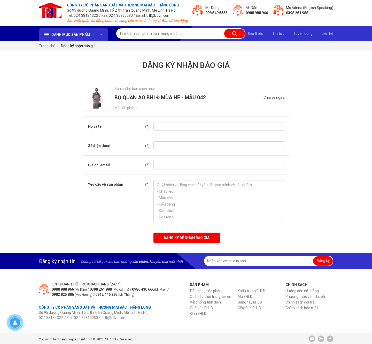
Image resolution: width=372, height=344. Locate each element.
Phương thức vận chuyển (305, 296)
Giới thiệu (255, 33)
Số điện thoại (120, 145)
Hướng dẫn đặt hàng (302, 291)
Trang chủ (47, 46)
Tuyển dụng (303, 33)
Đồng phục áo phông (206, 291)
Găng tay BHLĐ (250, 302)
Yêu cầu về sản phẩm (120, 184)
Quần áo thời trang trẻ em (211, 296)
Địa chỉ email (120, 165)
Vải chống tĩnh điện (205, 302)
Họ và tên (120, 126)
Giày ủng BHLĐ (249, 308)
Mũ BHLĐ (245, 296)
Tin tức (278, 33)
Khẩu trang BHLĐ (251, 291)
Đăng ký (323, 260)
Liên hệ (327, 33)
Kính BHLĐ (198, 313)
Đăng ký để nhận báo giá (187, 238)
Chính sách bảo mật (301, 308)
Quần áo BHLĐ (201, 308)
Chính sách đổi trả (300, 302)
